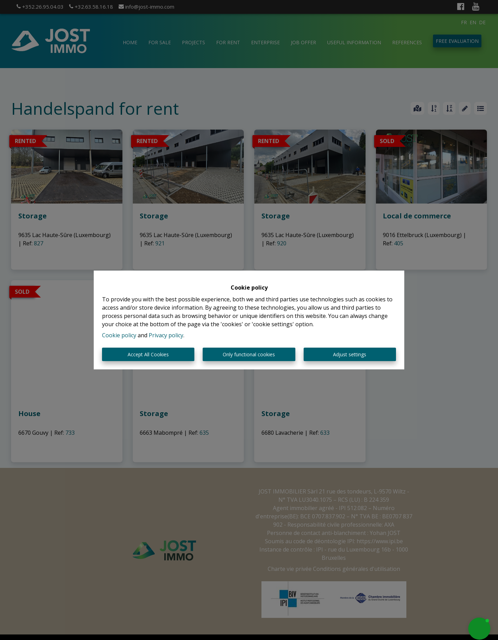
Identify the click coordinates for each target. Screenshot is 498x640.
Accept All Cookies (148, 354)
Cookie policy (119, 335)
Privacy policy (166, 335)
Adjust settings (349, 354)
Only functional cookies (249, 354)
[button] (479, 629)
